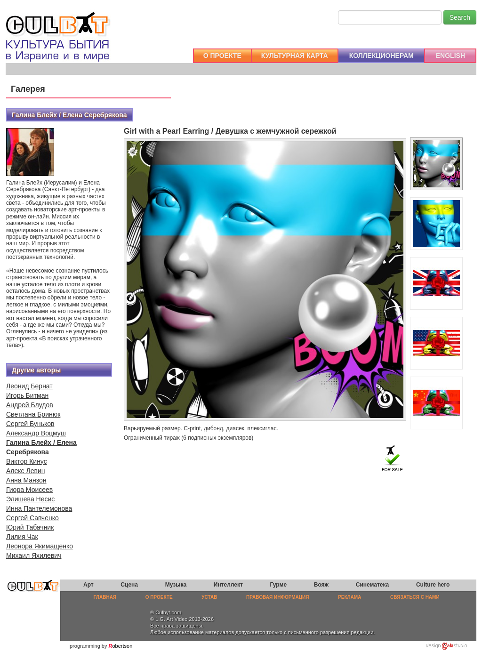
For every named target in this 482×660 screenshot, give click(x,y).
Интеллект (228, 584)
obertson (122, 646)
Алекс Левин (25, 471)
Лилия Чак (22, 536)
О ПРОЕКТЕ (222, 55)
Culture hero (433, 584)
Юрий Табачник (30, 527)
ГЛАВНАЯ (105, 597)
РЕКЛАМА (349, 597)
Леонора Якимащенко (39, 546)
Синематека (372, 584)
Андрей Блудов (29, 405)
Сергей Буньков (30, 423)
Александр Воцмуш (36, 433)
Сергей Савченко (32, 518)
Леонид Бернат (29, 386)
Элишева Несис (30, 499)
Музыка (175, 584)
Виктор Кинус (26, 461)
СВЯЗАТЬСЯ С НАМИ (415, 597)
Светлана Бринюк (33, 414)
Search (460, 17)
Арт (88, 584)
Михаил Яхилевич (33, 555)
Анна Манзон (26, 480)
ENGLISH (450, 55)
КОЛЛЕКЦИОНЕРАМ (381, 55)
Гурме (278, 584)
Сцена (129, 584)
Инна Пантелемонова (39, 508)
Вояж (321, 584)
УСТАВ (209, 597)
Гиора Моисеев (29, 489)
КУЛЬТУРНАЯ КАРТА (294, 55)
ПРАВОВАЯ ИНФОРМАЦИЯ (277, 597)
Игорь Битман (27, 395)
